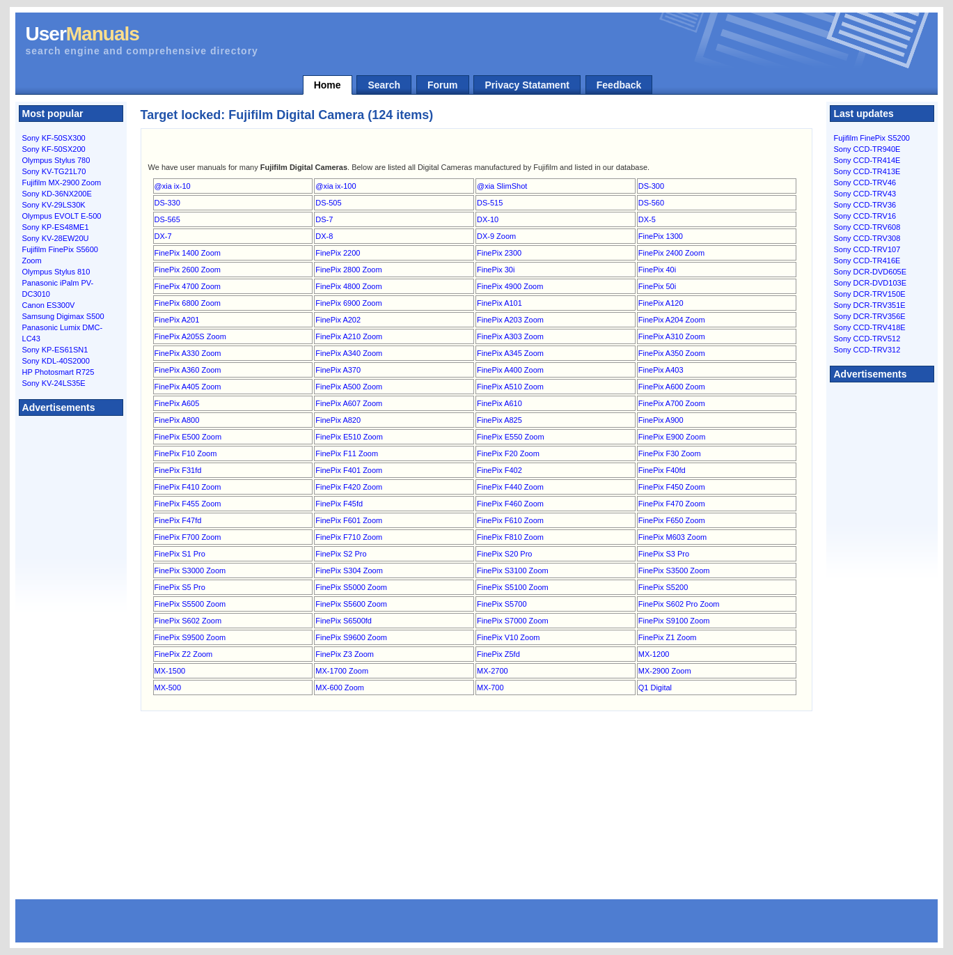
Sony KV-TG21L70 (54, 171)
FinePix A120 (661, 303)
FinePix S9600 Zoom (351, 637)
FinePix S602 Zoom (188, 620)
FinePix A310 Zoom (671, 336)
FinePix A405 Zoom (188, 386)
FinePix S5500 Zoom (190, 604)
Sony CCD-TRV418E (869, 327)
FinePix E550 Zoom (510, 437)
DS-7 (324, 219)
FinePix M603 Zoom (672, 537)
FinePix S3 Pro (663, 554)
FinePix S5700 (502, 604)
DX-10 (487, 219)
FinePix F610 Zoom (510, 520)
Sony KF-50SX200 (54, 149)
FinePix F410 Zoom (188, 487)
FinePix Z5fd (498, 654)
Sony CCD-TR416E (866, 260)
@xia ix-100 (335, 186)
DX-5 (647, 219)
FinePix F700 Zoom (188, 537)
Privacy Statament (527, 85)
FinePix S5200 (663, 587)
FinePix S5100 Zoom (513, 587)
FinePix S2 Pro (340, 554)
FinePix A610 (499, 403)
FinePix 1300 (660, 236)
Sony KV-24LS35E (54, 383)
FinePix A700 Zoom (671, 403)
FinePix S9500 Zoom (190, 637)
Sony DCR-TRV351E (869, 305)
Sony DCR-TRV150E (869, 294)
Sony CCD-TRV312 (866, 349)
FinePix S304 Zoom (349, 570)
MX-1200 (654, 654)
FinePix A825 (499, 420)
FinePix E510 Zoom (349, 437)
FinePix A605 (177, 403)
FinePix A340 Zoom (348, 353)
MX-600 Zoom (339, 687)
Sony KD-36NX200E (57, 193)
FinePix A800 (177, 420)
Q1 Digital (655, 687)
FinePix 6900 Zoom (348, 303)
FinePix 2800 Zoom (348, 269)
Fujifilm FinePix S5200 (871, 138)
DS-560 (651, 203)
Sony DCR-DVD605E (869, 271)
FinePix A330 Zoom (188, 353)
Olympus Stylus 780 (56, 160)
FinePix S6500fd (343, 620)
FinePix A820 (338, 420)
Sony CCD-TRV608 (866, 227)
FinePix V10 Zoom (508, 637)
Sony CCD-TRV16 (864, 216)
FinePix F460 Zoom (510, 503)
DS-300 (651, 186)
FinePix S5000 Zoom (351, 587)
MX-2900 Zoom (664, 671)
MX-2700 (492, 671)
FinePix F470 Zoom (671, 503)
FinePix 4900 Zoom (510, 286)
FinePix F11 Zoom (346, 453)
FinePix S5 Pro (180, 587)
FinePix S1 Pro (180, 554)
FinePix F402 (499, 470)
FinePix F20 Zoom (508, 453)
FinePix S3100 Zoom (513, 570)
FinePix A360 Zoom (188, 370)
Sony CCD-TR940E (866, 149)
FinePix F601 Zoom (348, 520)
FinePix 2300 (499, 253)
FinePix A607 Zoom (348, 403)
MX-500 (168, 687)
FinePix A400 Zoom (510, 370)
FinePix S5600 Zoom (351, 604)
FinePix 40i (657, 269)
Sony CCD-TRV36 (864, 205)
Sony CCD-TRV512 (866, 338)
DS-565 (167, 219)
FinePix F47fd (178, 520)
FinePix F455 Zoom (188, 503)
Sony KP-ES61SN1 (55, 349)
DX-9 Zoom (496, 236)
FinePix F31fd (178, 470)
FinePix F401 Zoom (348, 470)
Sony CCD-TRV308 (866, 238)
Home (327, 85)
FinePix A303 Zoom (510, 336)
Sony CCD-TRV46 (864, 182)
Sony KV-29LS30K (54, 205)
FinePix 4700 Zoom (188, 286)
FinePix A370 (338, 370)
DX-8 (324, 236)
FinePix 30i (495, 269)
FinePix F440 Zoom (510, 487)
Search (384, 85)
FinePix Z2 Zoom (184, 654)
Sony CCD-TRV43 (864, 193)
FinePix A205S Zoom (190, 336)
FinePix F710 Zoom (348, 537)
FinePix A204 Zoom (671, 320)
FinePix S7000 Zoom (513, 620)
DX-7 (163, 236)
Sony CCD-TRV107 (866, 249)
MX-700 (490, 687)
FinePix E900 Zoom (672, 437)
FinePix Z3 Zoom (344, 654)
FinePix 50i (657, 286)
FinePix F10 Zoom (186, 453)
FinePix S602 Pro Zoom (679, 604)
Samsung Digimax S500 (63, 316)
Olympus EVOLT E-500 (62, 216)
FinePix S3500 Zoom (674, 570)
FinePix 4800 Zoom (348, 286)
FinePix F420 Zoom (348, 487)
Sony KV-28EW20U (55, 238)
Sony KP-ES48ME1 (55, 227)
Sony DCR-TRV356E (869, 316)
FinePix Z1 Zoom (667, 637)
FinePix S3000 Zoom (190, 570)
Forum (442, 85)
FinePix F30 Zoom (669, 453)
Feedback (619, 85)
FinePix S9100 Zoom (674, 620)
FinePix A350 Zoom (671, 353)
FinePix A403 (661, 370)
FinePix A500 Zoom (348, 386)
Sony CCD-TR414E (866, 160)
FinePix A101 (499, 303)
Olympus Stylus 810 (56, 271)
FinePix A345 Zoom (510, 353)
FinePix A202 (338, 320)
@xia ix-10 (173, 186)
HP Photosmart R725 (58, 372)
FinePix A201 (177, 320)
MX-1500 (170, 671)
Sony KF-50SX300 (54, 138)
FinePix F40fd (662, 470)
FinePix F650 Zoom (671, 520)
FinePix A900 (661, 420)
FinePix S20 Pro (504, 554)
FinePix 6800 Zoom (188, 303)
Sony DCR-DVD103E (869, 283)
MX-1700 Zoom (341, 671)
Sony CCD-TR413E (866, 171)
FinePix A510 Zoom (510, 386)
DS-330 (167, 203)
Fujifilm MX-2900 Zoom (62, 182)
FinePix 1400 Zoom (188, 253)
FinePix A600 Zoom (671, 386)
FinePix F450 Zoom (671, 487)
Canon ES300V (48, 305)
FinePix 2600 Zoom (188, 269)
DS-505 (328, 203)
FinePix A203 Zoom (510, 320)
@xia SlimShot (502, 186)
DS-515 (490, 203)
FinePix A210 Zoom (348, 336)
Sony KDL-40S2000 (56, 361)
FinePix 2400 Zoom (671, 253)
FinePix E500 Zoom (188, 437)
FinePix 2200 (337, 253)
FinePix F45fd (339, 503)
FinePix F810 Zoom (510, 537)
